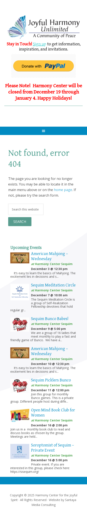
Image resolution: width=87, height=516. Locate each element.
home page (63, 189)
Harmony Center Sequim (43, 27)
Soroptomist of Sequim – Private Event (52, 448)
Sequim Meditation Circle (53, 285)
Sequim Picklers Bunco (51, 380)
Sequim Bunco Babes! (49, 318)
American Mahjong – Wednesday (49, 256)
